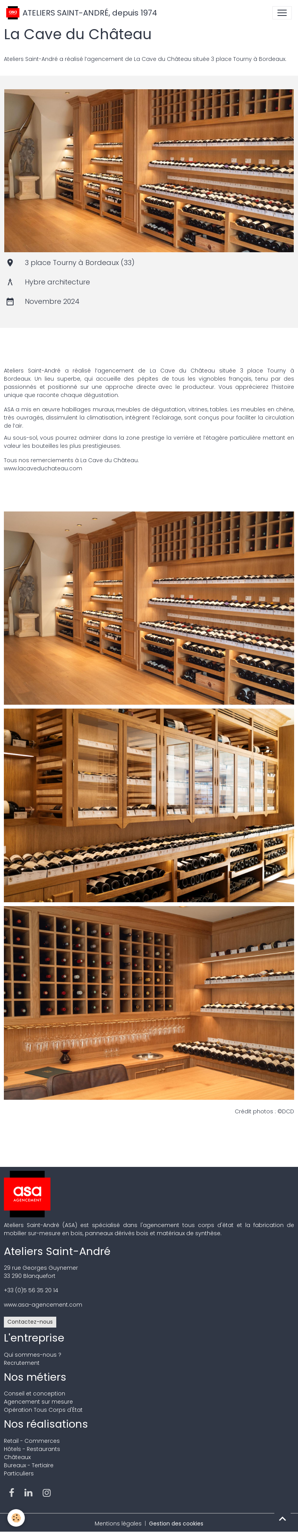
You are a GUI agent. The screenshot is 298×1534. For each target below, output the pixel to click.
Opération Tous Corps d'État (43, 1410)
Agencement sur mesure (38, 1402)
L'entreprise (34, 1337)
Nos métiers (35, 1377)
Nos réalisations (46, 1424)
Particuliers (19, 1473)
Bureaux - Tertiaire (29, 1465)
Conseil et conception (34, 1393)
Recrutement (22, 1363)
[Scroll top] (282, 1518)
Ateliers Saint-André (57, 1251)
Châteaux (17, 1457)
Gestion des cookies (176, 1523)
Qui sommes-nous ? (32, 1355)
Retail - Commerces (32, 1441)
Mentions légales (118, 1523)
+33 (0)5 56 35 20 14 (31, 1290)
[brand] (81, 12)
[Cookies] (16, 1518)
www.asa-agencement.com (43, 1305)
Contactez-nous (30, 1322)
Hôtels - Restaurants (32, 1449)
